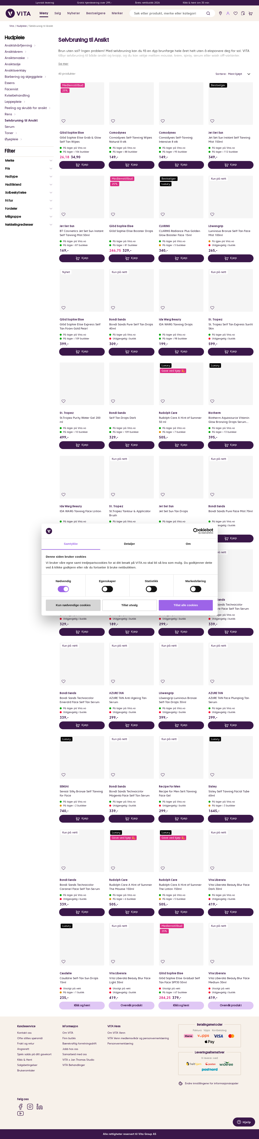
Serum (9, 127)
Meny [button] (44, 13)
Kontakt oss (24, 1032)
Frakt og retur (25, 1043)
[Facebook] (20, 1106)
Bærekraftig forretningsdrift (79, 1043)
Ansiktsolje (13, 64)
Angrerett (23, 1049)
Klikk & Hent (24, 1059)
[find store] (220, 13)
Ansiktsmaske (17, 58)
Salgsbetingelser (27, 1065)
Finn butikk (69, 1038)
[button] (208, 13)
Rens (10, 114)
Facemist (11, 89)
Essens (9, 83)
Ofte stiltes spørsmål (29, 1038)
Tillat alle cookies (186, 605)
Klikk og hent (82, 1005)
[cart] (250, 13)
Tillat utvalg (129, 605)
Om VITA (67, 1032)
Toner (11, 133)
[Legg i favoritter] (63, 121)
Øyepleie (13, 139)
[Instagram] (30, 1106)
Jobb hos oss (70, 1049)
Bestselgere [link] (96, 13)
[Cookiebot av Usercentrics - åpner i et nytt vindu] (196, 531)
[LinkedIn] (39, 1106)
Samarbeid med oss (74, 1054)
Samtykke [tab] (71, 544)
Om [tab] (188, 544)
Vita (11, 25)
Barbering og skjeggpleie (26, 77)
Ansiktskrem (16, 52)
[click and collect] (243, 13)
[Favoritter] (235, 13)
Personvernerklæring (120, 1043)
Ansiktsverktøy (15, 70)
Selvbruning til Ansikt (41, 25)
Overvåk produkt (131, 1005)
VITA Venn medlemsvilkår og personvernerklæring (138, 1038)
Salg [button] (57, 13)
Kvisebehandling (17, 95)
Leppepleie (15, 102)
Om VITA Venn (116, 1032)
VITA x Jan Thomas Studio (78, 1059)
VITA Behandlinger (73, 1065)
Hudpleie (22, 25)
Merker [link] (117, 13)
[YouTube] (20, 1113)
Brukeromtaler (26, 1070)
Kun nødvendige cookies (73, 605)
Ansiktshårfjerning (20, 45)
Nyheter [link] (73, 13)
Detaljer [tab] (129, 544)
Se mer (63, 63)
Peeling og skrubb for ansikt (28, 108)
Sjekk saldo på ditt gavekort (34, 1054)
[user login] (228, 13)
